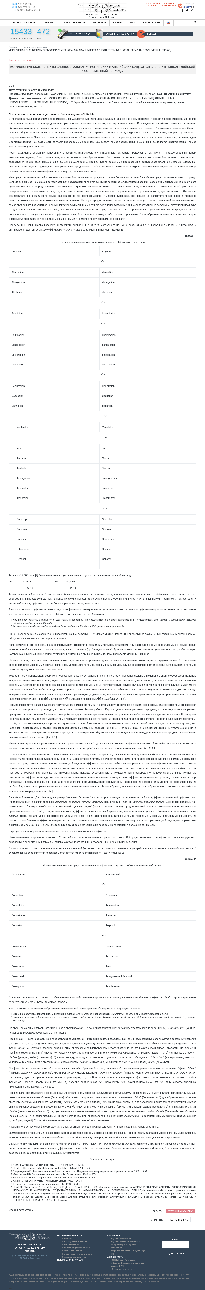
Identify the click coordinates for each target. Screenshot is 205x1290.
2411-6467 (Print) (25, 4)
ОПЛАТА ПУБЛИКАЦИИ (80, 33)
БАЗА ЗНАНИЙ (99, 22)
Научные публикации (72, 1251)
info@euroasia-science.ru (123, 1269)
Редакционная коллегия (74, 1257)
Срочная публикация (169, 4)
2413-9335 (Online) (26, 7)
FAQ (112, 1254)
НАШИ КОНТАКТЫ (151, 22)
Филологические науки (21, 60)
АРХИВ (132, 22)
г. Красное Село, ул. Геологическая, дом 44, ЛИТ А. (128, 1264)
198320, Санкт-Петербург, (123, 1260)
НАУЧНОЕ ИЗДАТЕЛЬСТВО (25, 22)
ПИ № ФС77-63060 (109, 14)
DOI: (14, 10)
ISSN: (14, 4)
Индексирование (70, 1245)
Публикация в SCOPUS (152, 4)
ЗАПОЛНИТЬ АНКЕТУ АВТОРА (120, 34)
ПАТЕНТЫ (117, 22)
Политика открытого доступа (76, 1248)
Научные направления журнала (77, 1254)
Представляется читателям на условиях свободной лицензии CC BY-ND (51, 114)
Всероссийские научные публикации (128, 1251)
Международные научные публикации (123, 1246)
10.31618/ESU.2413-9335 (28, 10)
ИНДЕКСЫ (151, 34)
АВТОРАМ (49, 22)
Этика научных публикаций (74, 1242)
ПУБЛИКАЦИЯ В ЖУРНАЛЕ (73, 22)
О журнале (67, 1238)
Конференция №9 (179, 1220)
